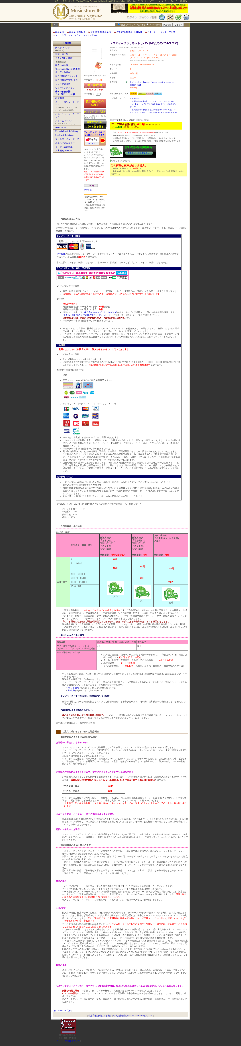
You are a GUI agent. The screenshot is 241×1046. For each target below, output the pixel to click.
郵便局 (71, 690)
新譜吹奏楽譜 (61, 54)
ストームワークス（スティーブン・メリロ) (76, 35)
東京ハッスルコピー (65, 143)
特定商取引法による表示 (100, 1015)
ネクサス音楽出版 (64, 147)
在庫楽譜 (59, 98)
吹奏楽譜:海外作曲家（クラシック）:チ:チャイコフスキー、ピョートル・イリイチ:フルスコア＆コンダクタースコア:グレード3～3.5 (154, 104)
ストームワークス (64, 121)
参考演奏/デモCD (63, 150)
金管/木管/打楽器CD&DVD (129, 32)
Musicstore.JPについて (142, 1015)
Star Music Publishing (64, 135)
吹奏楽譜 (59, 32)
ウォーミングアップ (65, 88)
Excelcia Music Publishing (66, 131)
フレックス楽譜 (62, 84)
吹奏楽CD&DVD (77, 32)
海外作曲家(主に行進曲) (66, 80)
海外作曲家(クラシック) (66, 76)
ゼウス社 (61, 254)
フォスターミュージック (67, 139)
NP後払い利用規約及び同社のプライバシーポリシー (88, 315)
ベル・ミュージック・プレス (161, 32)
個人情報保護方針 (122, 1015)
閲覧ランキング (62, 47)
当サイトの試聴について (68, 1041)
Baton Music (60, 127)
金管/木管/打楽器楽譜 (100, 32)
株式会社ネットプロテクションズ (100, 312)
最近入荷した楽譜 (64, 58)
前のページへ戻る (62, 1010)
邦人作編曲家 (61, 65)
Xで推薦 (88, 190)
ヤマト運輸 (73, 688)
